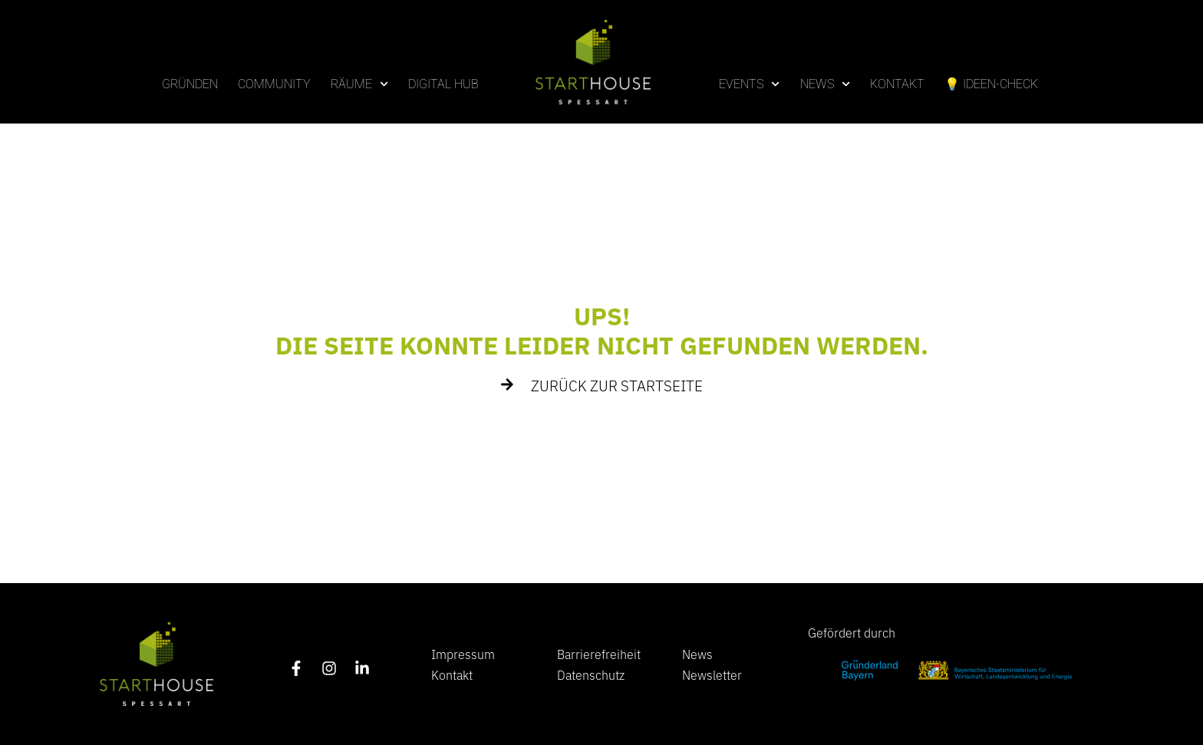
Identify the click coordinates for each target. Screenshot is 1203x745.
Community (274, 84)
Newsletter (712, 674)
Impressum (463, 653)
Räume (359, 84)
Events (749, 84)
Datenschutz (591, 674)
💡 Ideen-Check (991, 84)
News (825, 84)
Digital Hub (443, 84)
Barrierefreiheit (599, 653)
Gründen (190, 84)
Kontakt (897, 84)
